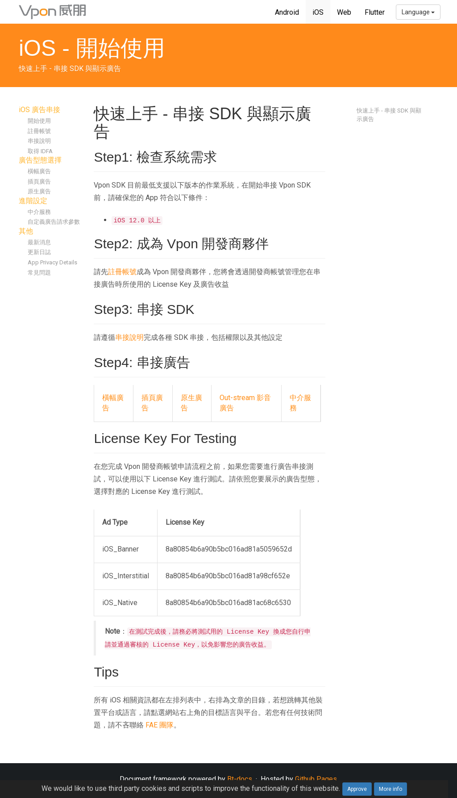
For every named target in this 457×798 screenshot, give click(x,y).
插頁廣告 (39, 181)
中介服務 (39, 212)
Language (418, 12)
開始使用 (39, 120)
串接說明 (39, 141)
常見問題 (39, 272)
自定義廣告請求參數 (54, 221)
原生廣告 (39, 191)
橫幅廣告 (39, 171)
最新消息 (39, 242)
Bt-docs (239, 779)
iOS (318, 12)
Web (344, 12)
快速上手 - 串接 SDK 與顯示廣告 (389, 114)
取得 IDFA (40, 151)
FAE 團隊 (159, 725)
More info (390, 789)
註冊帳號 (39, 131)
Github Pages (316, 779)
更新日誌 (39, 252)
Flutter (375, 12)
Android (287, 12)
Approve (357, 789)
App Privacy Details (52, 262)
